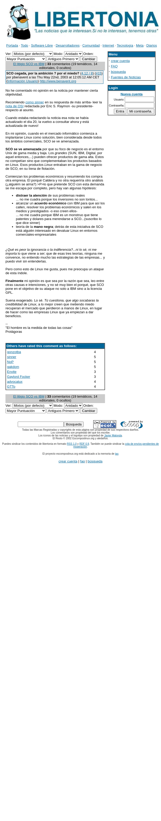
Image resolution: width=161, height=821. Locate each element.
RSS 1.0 (72, 443)
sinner (11, 357)
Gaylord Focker (18, 377)
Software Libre (42, 45)
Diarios (151, 45)
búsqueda (118, 72)
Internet (108, 45)
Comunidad (91, 45)
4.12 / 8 (86, 73)
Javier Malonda (113, 435)
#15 (99, 73)
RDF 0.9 (84, 443)
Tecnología (125, 45)
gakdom (13, 367)
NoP (10, 362)
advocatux (14, 382)
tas (117, 453)
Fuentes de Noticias (126, 77)
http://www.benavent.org (58, 81)
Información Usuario (22, 81)
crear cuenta (120, 61)
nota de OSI (14, 106)
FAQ (114, 66)
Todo (24, 45)
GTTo (11, 386)
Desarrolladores (68, 45)
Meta (140, 45)
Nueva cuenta (132, 94)
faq (82, 461)
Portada (12, 45)
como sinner (35, 102)
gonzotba (14, 352)
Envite (11, 372)
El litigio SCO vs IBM (29, 64)
